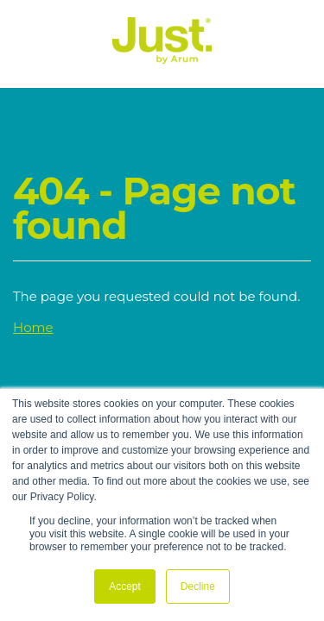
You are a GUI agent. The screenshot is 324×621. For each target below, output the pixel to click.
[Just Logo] (162, 59)
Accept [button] (125, 586)
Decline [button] (198, 586)
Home (33, 327)
